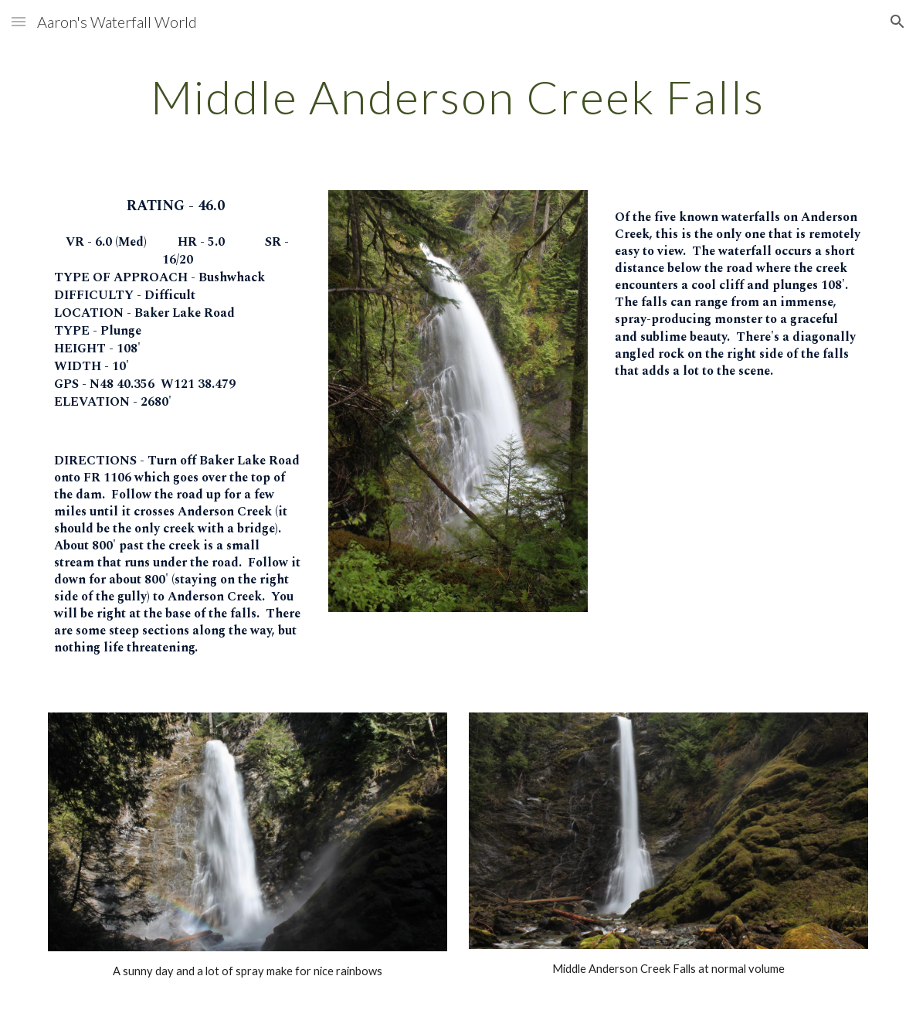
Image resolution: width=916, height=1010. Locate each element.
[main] (457, 96)
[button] (18, 21)
